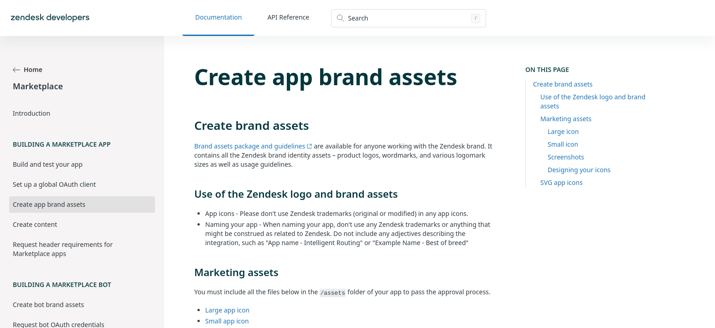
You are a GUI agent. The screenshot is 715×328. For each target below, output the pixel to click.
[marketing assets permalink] (189, 272)
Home (27, 69)
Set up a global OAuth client (54, 184)
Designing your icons (579, 169)
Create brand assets (562, 84)
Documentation (218, 17)
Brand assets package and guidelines (253, 146)
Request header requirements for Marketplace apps (63, 249)
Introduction (31, 113)
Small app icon (227, 321)
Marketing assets (565, 118)
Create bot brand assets (48, 304)
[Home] (50, 18)
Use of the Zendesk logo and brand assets (592, 101)
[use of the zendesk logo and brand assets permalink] (189, 193)
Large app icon (227, 310)
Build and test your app (48, 164)
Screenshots (566, 157)
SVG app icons (561, 182)
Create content (35, 224)
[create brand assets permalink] (189, 125)
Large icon (563, 131)
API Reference (288, 17)
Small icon (563, 144)
